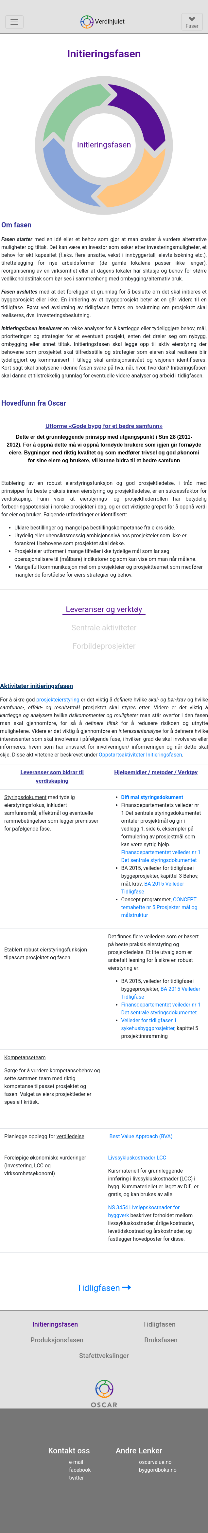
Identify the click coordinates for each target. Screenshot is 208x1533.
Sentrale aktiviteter (104, 627)
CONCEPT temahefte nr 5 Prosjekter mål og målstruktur (159, 907)
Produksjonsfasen (56, 1340)
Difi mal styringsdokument (152, 797)
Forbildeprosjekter (103, 646)
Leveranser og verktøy (104, 609)
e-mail (76, 1462)
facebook (80, 1470)
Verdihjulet (102, 22)
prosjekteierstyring (57, 700)
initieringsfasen (36, 686)
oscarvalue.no (155, 1462)
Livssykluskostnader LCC (137, 1158)
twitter (76, 1478)
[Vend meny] (14, 22)
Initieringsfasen (55, 1324)
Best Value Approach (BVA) (140, 1136)
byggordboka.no (158, 1470)
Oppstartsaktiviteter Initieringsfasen (140, 755)
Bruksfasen (161, 1340)
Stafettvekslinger (104, 1356)
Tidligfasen (104, 1288)
